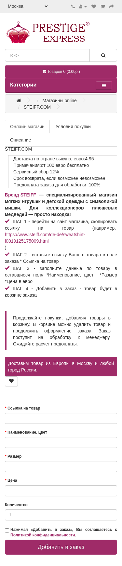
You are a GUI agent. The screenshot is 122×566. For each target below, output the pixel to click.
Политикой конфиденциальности (42, 535)
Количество (16, 505)
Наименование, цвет (27, 432)
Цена (12, 480)
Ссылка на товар (23, 408)
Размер (14, 456)
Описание (20, 139)
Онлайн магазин (27, 126)
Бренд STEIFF (20, 194)
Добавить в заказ (61, 547)
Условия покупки (73, 126)
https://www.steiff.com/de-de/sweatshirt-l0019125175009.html (45, 238)
